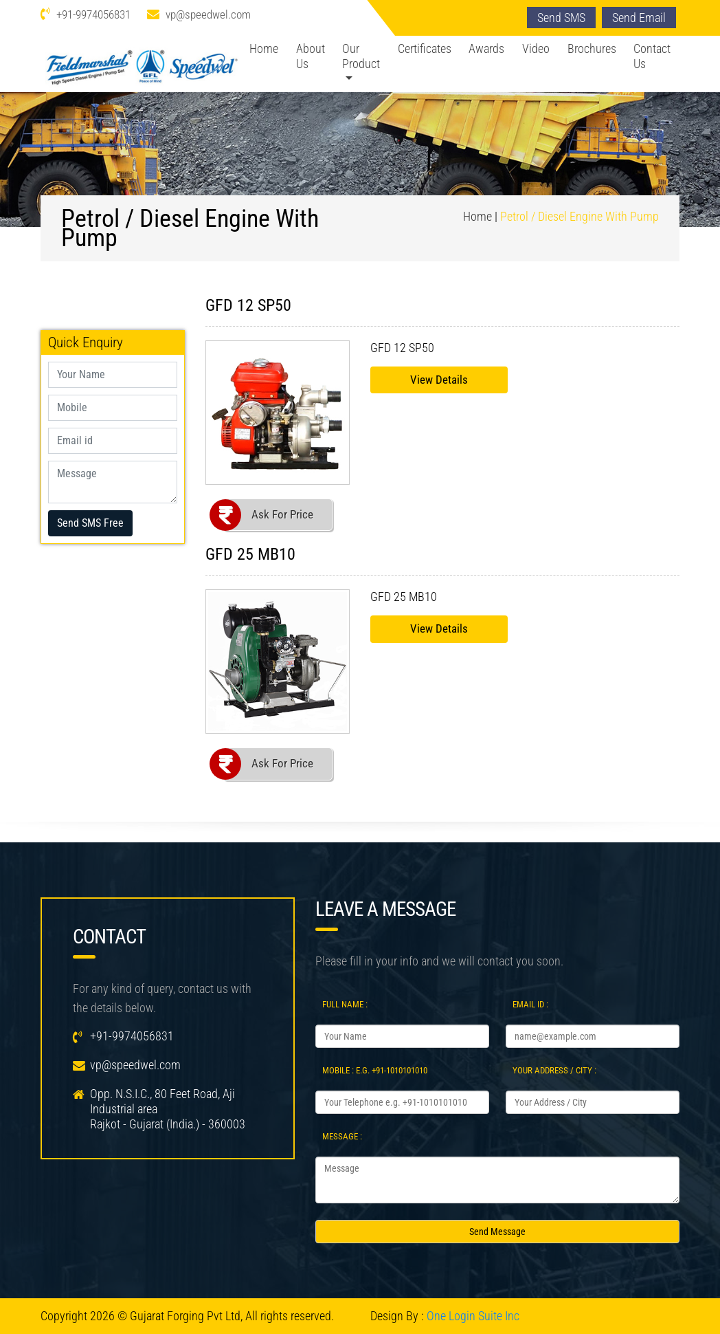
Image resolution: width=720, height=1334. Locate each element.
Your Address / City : (554, 1070)
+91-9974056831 (93, 14)
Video (536, 48)
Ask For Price (282, 514)
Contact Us (652, 56)
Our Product (361, 56)
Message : (342, 1136)
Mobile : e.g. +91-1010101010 (374, 1070)
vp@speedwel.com (208, 14)
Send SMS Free (90, 522)
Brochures (591, 48)
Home (263, 48)
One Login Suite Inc (473, 1316)
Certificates (424, 48)
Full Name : (345, 1004)
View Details (439, 379)
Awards (486, 48)
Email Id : (530, 1004)
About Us (310, 56)
